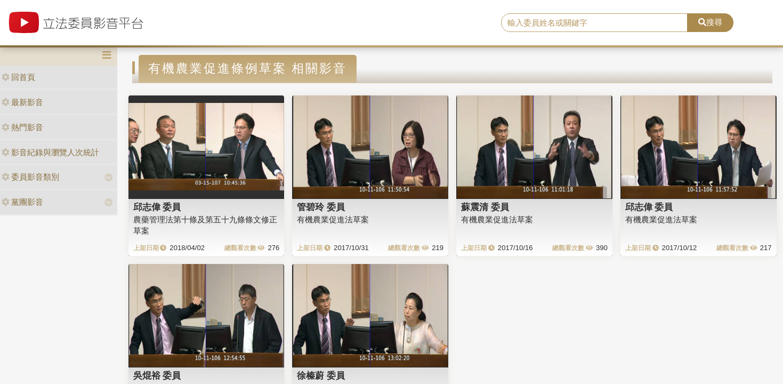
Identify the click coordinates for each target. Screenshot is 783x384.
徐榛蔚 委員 (321, 375)
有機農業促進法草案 (333, 219)
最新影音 (22, 102)
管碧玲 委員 (321, 207)
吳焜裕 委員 (157, 375)
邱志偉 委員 (157, 207)
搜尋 (710, 22)
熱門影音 (22, 127)
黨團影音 (22, 201)
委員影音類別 (30, 176)
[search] (594, 23)
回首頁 (18, 77)
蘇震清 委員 (485, 207)
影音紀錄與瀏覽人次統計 (50, 152)
